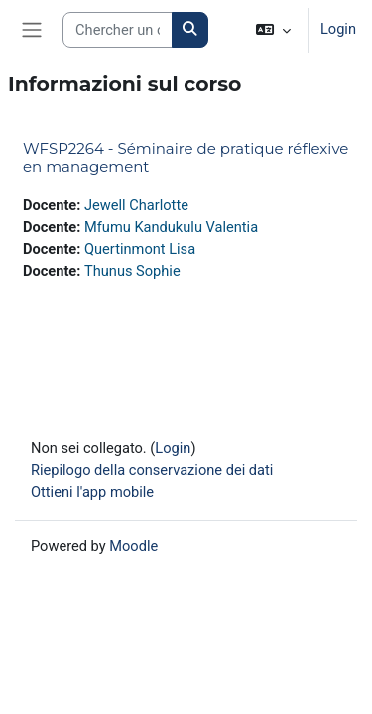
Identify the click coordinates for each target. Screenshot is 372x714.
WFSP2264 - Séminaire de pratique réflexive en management (185, 157)
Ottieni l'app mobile (92, 492)
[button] (273, 30)
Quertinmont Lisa (139, 249)
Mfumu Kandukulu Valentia (171, 227)
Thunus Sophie (132, 271)
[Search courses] (117, 30)
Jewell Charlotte (136, 205)
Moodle (133, 546)
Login (338, 29)
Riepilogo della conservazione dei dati (152, 470)
